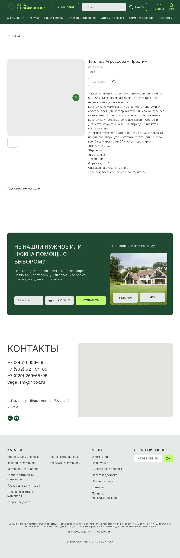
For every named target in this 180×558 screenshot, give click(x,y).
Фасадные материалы (21, 463)
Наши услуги (100, 463)
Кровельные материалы (23, 456)
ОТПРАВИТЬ (91, 300)
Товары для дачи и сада (23, 485)
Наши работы (53, 18)
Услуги (34, 18)
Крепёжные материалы (65, 463)
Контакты (165, 18)
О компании (15, 18)
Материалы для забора (22, 469)
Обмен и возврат (141, 18)
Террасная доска (18, 502)
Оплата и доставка (82, 18)
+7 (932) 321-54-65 (27, 369)
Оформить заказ (112, 18)
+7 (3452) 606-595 (26, 362)
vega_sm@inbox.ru (26, 382)
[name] (28, 300)
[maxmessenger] (16, 418)
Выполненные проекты (107, 469)
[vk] (10, 418)
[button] (159, 6)
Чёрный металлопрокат (65, 456)
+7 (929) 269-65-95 (27, 375)
